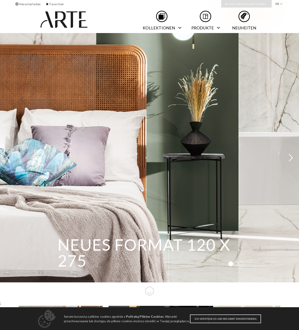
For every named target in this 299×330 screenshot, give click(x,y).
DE (277, 3)
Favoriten (57, 4)
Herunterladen (30, 4)
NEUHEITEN (244, 27)
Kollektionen (159, 27)
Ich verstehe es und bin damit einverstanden (225, 318)
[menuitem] (279, 4)
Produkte (202, 27)
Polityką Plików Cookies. (145, 316)
